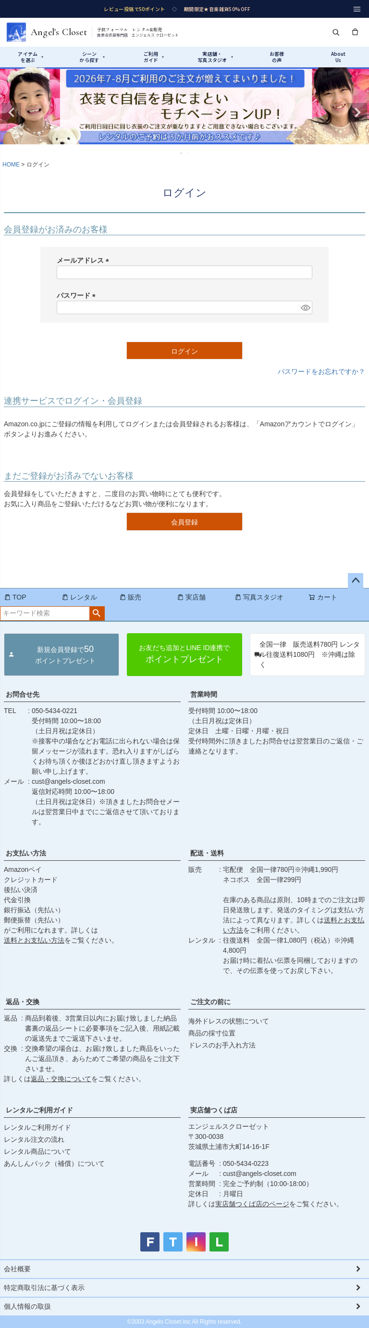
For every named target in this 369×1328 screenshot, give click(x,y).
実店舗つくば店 (213, 1110)
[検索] (336, 32)
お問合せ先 (22, 694)
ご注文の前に (210, 1002)
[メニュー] (357, 9)
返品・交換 (22, 1002)
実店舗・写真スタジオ (215, 57)
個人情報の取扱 (27, 1306)
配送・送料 (207, 853)
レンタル (79, 597)
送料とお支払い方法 (34, 940)
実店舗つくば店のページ (252, 1204)
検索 (96, 613)
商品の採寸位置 (211, 1033)
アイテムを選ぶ (30, 57)
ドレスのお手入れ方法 (222, 1045)
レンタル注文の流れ (34, 1139)
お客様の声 (277, 57)
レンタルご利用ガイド (39, 1110)
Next (357, 112)
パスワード (78, 295)
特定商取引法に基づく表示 (44, 1287)
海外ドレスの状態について (228, 1021)
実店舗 (191, 597)
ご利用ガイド (154, 57)
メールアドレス (84, 260)
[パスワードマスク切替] (305, 307)
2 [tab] (188, 153)
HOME (11, 164)
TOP (15, 597)
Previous (11, 112)
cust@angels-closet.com (68, 781)
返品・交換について (61, 1079)
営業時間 (203, 694)
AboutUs (338, 57)
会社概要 (17, 1269)
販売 (130, 597)
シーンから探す (92, 57)
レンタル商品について (37, 1151)
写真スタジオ (258, 597)
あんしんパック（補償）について (54, 1163)
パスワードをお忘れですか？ (321, 371)
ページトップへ (355, 580)
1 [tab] (181, 153)
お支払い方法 (26, 853)
